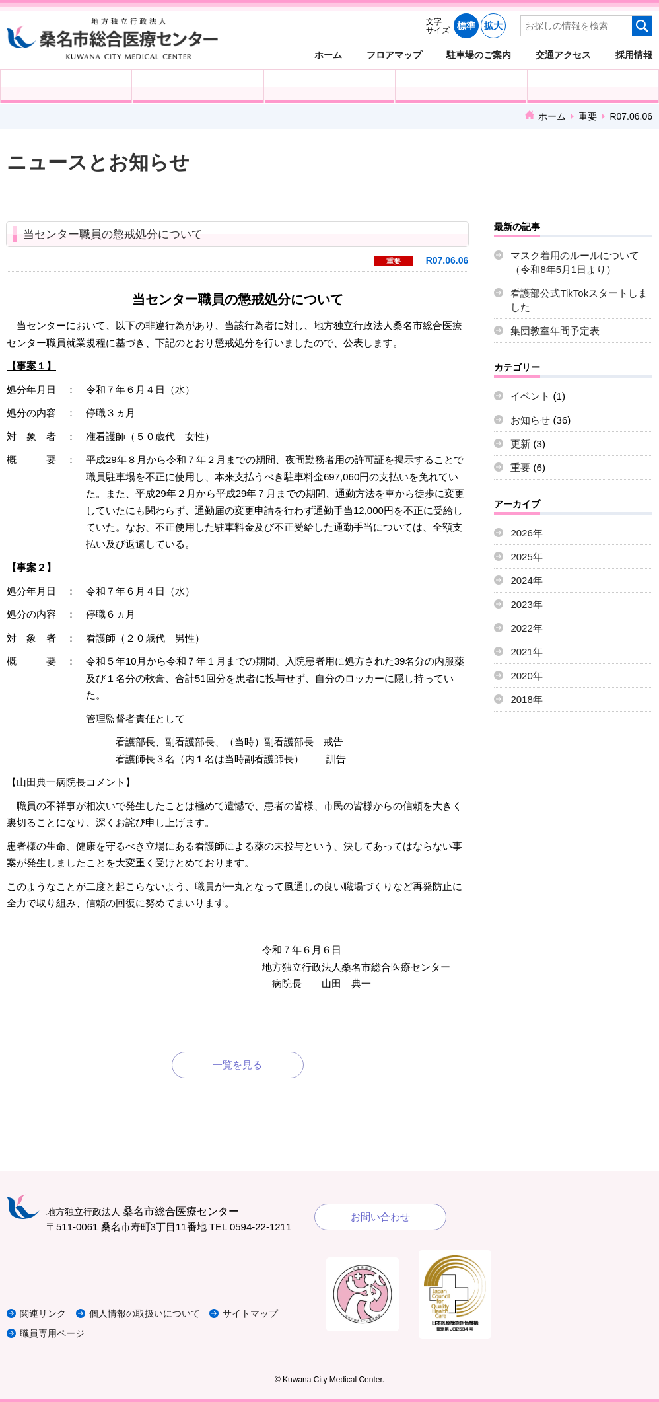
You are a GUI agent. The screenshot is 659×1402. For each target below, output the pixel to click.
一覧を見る (237, 1064)
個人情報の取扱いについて (154, 1313)
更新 (520, 443)
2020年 (526, 675)
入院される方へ (197, 86)
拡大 (493, 25)
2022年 (526, 628)
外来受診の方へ (66, 86)
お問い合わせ (380, 1216)
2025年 (526, 556)
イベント (530, 396)
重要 (587, 116)
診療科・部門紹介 (461, 86)
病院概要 (593, 86)
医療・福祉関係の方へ (329, 86)
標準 (466, 25)
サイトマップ (266, 1313)
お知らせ (530, 419)
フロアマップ (394, 54)
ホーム (328, 54)
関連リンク (44, 1313)
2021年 (526, 651)
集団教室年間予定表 (555, 330)
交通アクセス (563, 54)
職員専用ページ (54, 1333)
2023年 (526, 604)
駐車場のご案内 (478, 54)
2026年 (526, 532)
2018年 (526, 699)
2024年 (526, 580)
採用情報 (633, 54)
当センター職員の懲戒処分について (113, 234)
